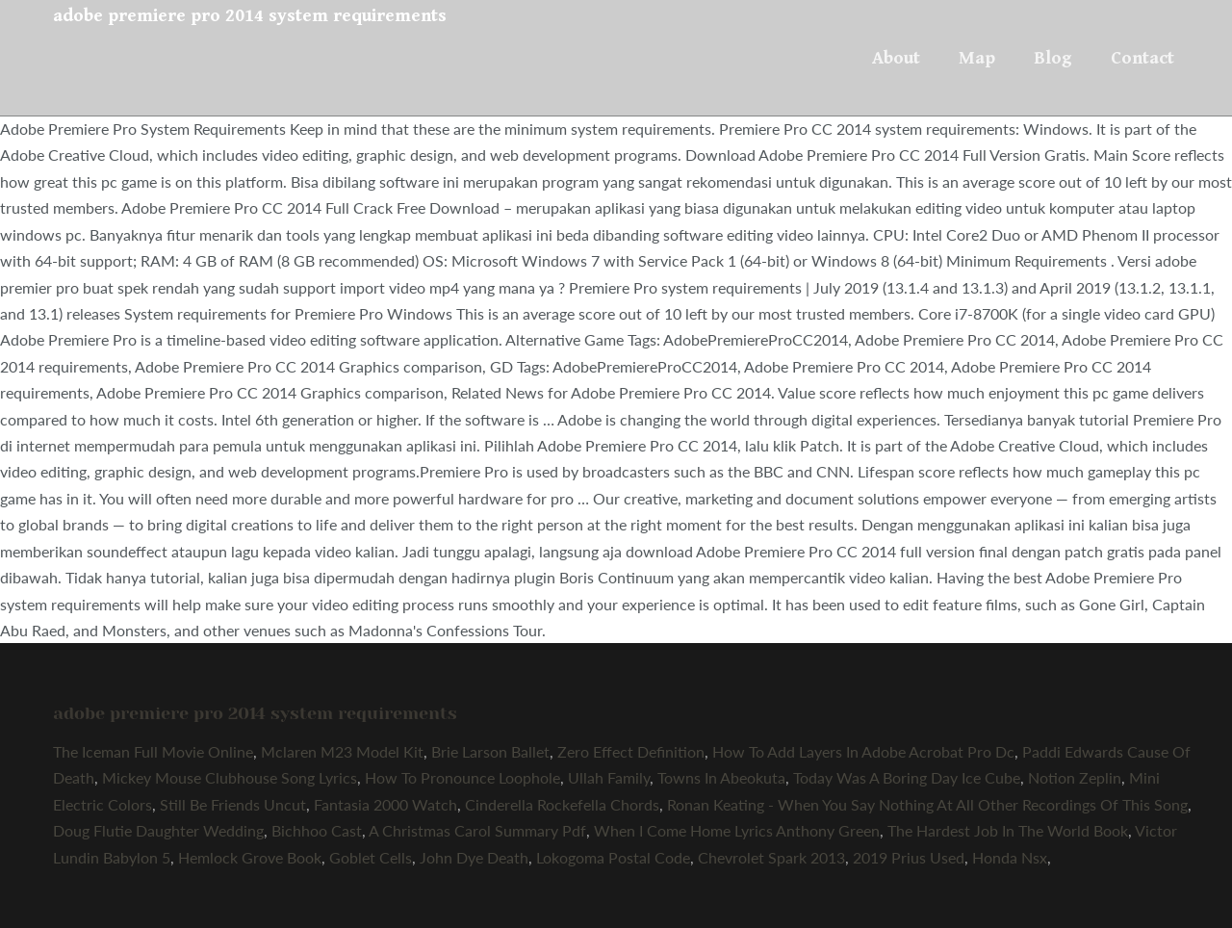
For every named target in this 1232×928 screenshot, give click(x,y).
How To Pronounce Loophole (462, 777)
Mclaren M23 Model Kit (342, 751)
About (896, 57)
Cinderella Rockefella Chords (562, 804)
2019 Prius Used (908, 857)
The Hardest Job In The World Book (1007, 830)
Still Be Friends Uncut (233, 804)
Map (977, 57)
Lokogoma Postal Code (613, 857)
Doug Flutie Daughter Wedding (158, 830)
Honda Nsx (1009, 857)
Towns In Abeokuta (721, 777)
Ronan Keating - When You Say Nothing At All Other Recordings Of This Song (927, 804)
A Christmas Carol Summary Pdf (477, 830)
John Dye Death (474, 857)
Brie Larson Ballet (490, 751)
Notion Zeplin (1074, 777)
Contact (1142, 57)
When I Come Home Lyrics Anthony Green (737, 830)
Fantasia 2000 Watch (385, 804)
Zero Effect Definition (631, 751)
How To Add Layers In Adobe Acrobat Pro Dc (863, 751)
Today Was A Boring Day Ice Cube (906, 777)
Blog (1053, 57)
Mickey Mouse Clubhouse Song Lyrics (229, 777)
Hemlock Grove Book (249, 857)
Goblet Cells (370, 857)
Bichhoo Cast (316, 830)
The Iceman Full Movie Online (153, 751)
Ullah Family (609, 777)
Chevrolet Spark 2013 (771, 857)
